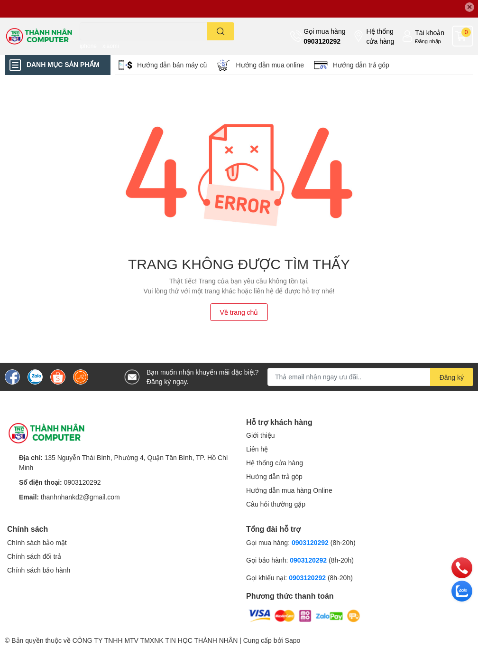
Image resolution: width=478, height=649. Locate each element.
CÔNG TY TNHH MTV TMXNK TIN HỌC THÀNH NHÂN (155, 640)
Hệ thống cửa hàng (380, 36)
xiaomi (110, 45)
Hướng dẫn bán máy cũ (172, 65)
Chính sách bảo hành (38, 570)
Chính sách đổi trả (34, 556)
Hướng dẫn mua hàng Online (289, 490)
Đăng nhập (428, 41)
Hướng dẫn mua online (270, 65)
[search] (220, 31)
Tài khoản (429, 32)
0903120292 (321, 41)
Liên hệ (257, 449)
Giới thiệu (260, 435)
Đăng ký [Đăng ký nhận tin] (452, 377)
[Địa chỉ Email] (370, 377)
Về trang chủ (239, 312)
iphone (88, 45)
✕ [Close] (469, 7)
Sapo (293, 640)
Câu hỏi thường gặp (275, 504)
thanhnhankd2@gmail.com (80, 497)
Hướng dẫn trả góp (361, 65)
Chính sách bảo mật (37, 542)
